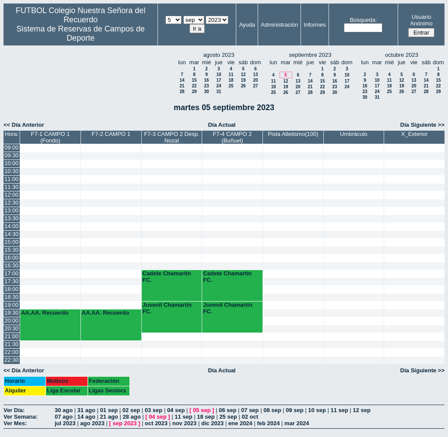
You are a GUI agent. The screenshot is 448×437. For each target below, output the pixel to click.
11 (230, 74)
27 (255, 85)
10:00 (11, 163)
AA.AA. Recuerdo (44, 312)
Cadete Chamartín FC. (167, 276)
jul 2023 (65, 423)
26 (243, 85)
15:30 (11, 249)
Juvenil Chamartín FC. (167, 308)
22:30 (11, 360)
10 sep (317, 410)
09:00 (11, 147)
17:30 (11, 281)
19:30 (11, 312)
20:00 (11, 320)
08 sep (272, 410)
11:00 (11, 179)
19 (243, 80)
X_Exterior (414, 134)
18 (230, 80)
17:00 (11, 273)
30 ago (64, 410)
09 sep (294, 410)
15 (194, 80)
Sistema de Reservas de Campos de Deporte (81, 33)
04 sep (176, 410)
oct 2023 (156, 423)
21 (181, 85)
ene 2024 (240, 423)
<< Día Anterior (24, 124)
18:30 (11, 297)
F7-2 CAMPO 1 (110, 134)
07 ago (64, 416)
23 (206, 85)
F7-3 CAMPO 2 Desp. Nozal (171, 137)
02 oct (250, 416)
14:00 (11, 226)
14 (181, 80)
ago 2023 (92, 423)
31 (218, 91)
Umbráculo (354, 134)
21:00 (11, 336)
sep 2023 (125, 423)
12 (243, 74)
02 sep (131, 410)
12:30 (11, 202)
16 (206, 80)
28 (181, 91)
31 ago (86, 410)
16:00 (11, 257)
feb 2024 (268, 423)
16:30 (11, 265)
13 (255, 74)
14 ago (86, 416)
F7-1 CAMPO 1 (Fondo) (50, 137)
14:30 (11, 234)
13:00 (11, 210)
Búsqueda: (363, 20)
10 (218, 74)
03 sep (153, 410)
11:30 (11, 187)
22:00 (11, 352)
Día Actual (221, 124)
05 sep (201, 410)
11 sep (339, 410)
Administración (279, 24)
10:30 (11, 171)
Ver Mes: (15, 423)
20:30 (11, 328)
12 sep (362, 410)
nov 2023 (184, 423)
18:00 (11, 289)
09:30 (11, 155)
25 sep (228, 416)
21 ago (109, 416)
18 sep (205, 416)
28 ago (131, 416)
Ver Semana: (21, 416)
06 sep (227, 410)
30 (206, 91)
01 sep (109, 410)
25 (230, 85)
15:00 (11, 242)
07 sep (250, 410)
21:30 (11, 344)
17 (218, 80)
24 (218, 85)
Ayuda (247, 24)
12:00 (11, 194)
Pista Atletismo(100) (293, 134)
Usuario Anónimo (421, 20)
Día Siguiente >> (422, 124)
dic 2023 (212, 423)
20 (255, 80)
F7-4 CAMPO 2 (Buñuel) (232, 137)
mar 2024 (296, 423)
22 (194, 85)
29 (194, 91)
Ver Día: (14, 410)
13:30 (11, 218)
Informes (315, 24)
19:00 (11, 305)
